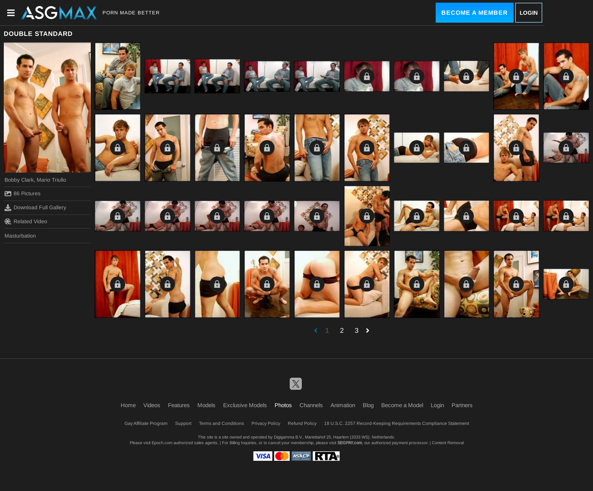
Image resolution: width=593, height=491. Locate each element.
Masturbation (20, 236)
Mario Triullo (51, 180)
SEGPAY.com (349, 442)
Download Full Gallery (35, 207)
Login (529, 12)
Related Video (26, 221)
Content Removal (448, 442)
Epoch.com (162, 442)
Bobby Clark (19, 180)
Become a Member (474, 12)
